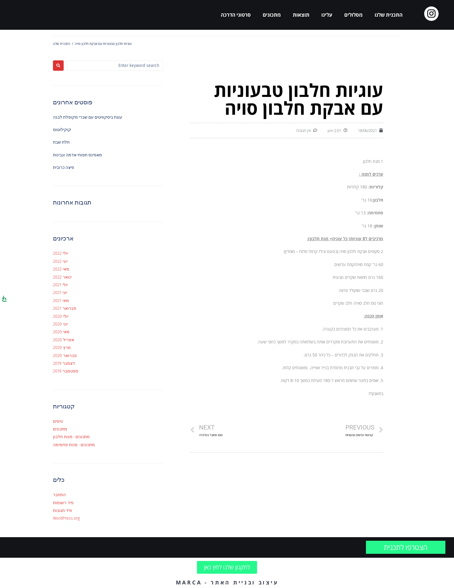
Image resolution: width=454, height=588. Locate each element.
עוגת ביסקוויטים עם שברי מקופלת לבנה (87, 117)
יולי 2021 (60, 284)
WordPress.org (66, 518)
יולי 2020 (60, 316)
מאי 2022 (61, 269)
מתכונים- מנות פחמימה (74, 444)
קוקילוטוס (62, 129)
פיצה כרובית (63, 167)
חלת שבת (61, 142)
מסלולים (353, 14)
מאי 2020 (61, 331)
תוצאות (301, 14)
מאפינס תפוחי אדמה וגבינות (77, 155)
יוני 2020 (60, 324)
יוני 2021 (60, 292)
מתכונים (272, 14)
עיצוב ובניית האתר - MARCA (227, 582)
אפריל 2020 (63, 339)
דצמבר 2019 (64, 363)
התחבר (59, 494)
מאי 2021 (61, 300)
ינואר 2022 (62, 277)
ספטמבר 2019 (65, 371)
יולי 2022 (60, 253)
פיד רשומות (63, 502)
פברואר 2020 (65, 355)
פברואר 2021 (64, 308)
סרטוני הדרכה (236, 14)
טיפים (58, 421)
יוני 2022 (60, 261)
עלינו (326, 14)
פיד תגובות (62, 510)
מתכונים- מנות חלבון (71, 436)
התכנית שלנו (389, 14)
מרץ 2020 (62, 347)
